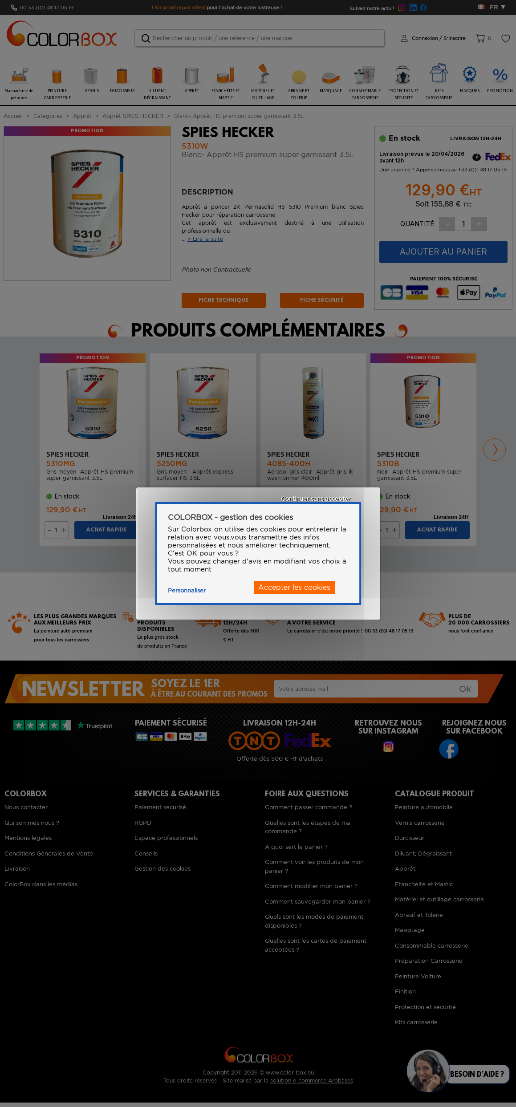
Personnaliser (187, 590)
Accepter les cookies (294, 587)
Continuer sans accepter (315, 498)
